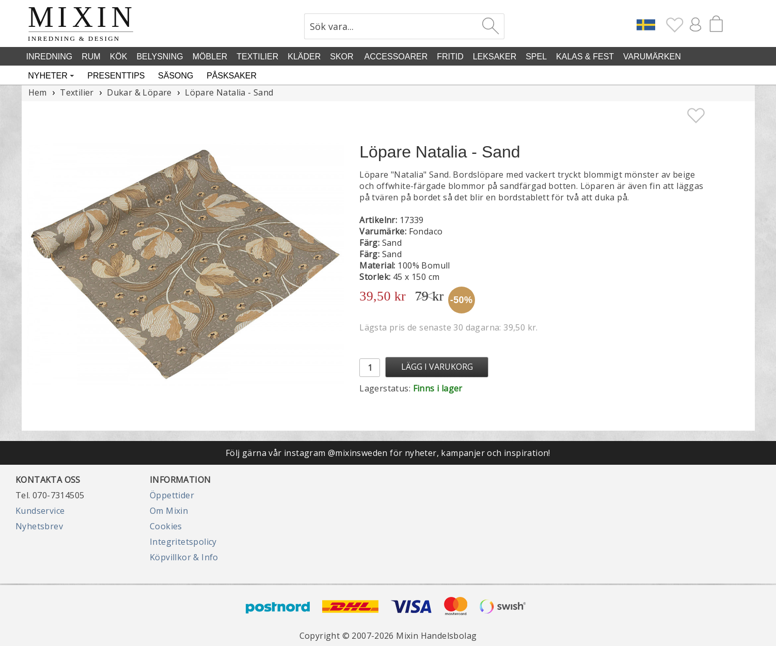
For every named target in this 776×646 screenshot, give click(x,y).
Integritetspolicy (183, 541)
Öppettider (172, 495)
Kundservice (40, 510)
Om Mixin (169, 510)
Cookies (166, 526)
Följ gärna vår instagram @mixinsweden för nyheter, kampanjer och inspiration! (388, 453)
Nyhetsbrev (39, 526)
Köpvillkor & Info (184, 557)
